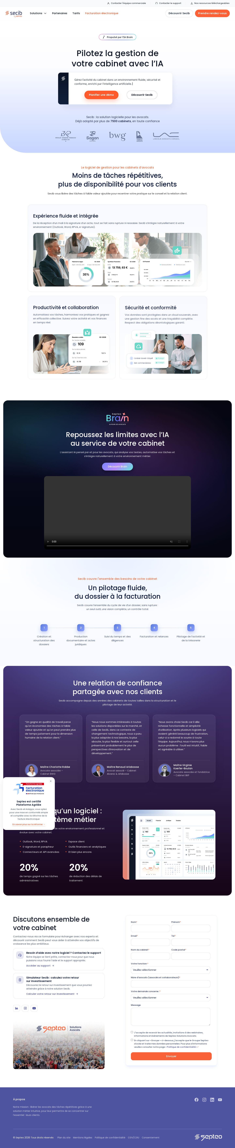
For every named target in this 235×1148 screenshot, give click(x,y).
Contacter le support (168, 3)
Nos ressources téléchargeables (209, 3)
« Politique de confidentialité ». (181, 1047)
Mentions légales (82, 1137)
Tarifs (76, 13)
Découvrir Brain (117, 466)
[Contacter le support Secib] (59, 959)
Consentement (150, 1137)
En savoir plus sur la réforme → (28, 824)
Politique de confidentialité (110, 1137)
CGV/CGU (133, 1137)
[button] (38, 13)
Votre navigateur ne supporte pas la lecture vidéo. (117, 512)
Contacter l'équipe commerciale (126, 3)
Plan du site (63, 1137)
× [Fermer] (51, 781)
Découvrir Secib (142, 95)
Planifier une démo (101, 95)
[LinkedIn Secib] (16, 1008)
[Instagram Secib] (25, 1008)
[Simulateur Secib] (59, 986)
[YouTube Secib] (34, 1008)
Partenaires (59, 13)
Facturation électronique (101, 13)
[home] (13, 13)
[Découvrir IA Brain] (117, 37)
